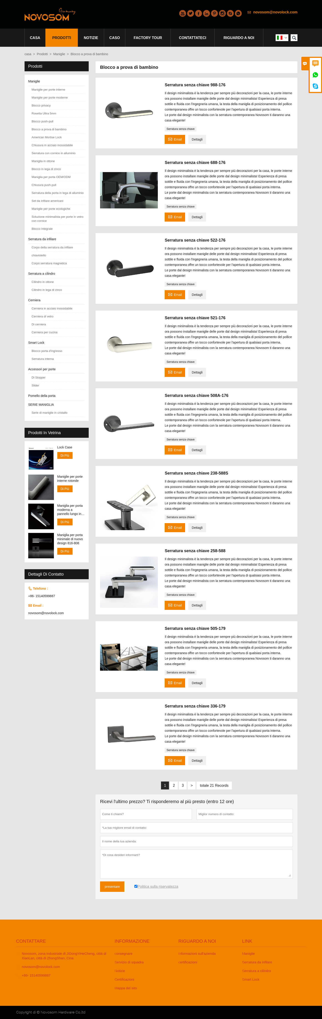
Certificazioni (124, 979)
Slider (35, 385)
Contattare (31, 941)
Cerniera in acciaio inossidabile (52, 308)
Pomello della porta (41, 396)
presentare (112, 886)
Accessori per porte (42, 369)
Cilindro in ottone (43, 282)
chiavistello (39, 255)
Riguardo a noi (239, 38)
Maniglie (59, 54)
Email (175, 138)
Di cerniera (39, 324)
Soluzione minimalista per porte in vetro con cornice (57, 219)
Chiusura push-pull (44, 185)
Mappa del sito (126, 988)
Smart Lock (36, 342)
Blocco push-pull (42, 121)
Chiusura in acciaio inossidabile (52, 145)
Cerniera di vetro (42, 316)
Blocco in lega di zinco (46, 169)
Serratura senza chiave (180, 129)
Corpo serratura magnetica (49, 263)
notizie (91, 38)
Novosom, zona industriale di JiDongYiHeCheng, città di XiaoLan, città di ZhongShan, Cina (64, 956)
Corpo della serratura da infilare (52, 247)
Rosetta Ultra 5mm (44, 113)
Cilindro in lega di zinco (47, 290)
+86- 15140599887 (41, 596)
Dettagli (197, 139)
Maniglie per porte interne (48, 89)
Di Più (65, 455)
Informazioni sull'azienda (197, 953)
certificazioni (187, 962)
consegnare (123, 953)
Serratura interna (43, 359)
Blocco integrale (42, 228)
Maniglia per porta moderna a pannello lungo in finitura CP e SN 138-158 (70, 510)
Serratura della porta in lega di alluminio (58, 193)
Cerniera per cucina (44, 332)
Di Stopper (38, 377)
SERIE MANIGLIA (41, 404)
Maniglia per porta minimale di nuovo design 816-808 (70, 539)
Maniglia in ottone (43, 161)
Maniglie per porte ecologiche (51, 208)
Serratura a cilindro (41, 273)
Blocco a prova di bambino (49, 129)
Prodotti (61, 38)
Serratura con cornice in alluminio (53, 153)
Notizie (120, 971)
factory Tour (148, 38)
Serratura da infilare (42, 239)
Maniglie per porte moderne (50, 97)
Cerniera (34, 300)
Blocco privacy (41, 105)
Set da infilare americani (47, 201)
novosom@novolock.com (275, 12)
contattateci (192, 38)
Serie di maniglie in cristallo (50, 412)
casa (35, 38)
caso (114, 38)
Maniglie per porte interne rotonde (70, 478)
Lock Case (64, 447)
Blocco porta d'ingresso (47, 351)
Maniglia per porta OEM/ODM (51, 177)
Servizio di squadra (129, 962)
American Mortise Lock (47, 137)
